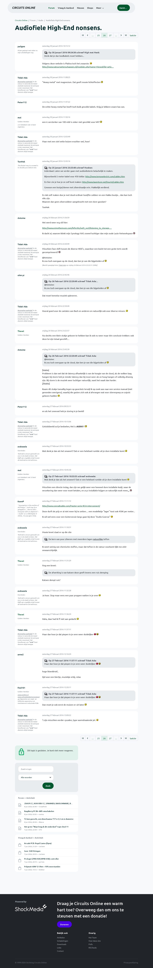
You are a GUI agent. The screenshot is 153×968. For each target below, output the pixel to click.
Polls (91, 944)
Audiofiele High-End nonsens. (58, 20)
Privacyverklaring (131, 962)
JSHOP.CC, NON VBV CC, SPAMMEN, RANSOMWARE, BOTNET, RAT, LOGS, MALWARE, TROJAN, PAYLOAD (69, 803)
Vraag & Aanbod (71, 9)
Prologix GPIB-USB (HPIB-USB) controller (41, 859)
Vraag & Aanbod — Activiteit (30, 837)
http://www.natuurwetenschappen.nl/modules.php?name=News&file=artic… (78, 66)
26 (104, 35)
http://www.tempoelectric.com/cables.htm (105, 176)
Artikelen (61, 937)
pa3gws (21, 46)
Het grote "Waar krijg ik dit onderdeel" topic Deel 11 (46, 826)
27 (110, 35)
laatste (133, 35)
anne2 (21, 654)
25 (98, 35)
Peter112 (22, 102)
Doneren (64, 924)
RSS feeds (93, 947)
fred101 (21, 687)
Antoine (21, 217)
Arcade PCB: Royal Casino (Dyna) (38, 843)
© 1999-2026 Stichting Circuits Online (31, 962)
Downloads (61, 944)
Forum (56, 9)
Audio (40, 20)
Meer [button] (103, 9)
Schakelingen (62, 941)
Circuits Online (21, 20)
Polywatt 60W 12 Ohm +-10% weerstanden (42, 866)
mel (19, 117)
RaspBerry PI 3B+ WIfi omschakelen (39, 811)
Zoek (48, 785)
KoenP (21, 501)
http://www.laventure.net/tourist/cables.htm (103, 182)
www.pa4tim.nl (23, 695)
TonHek (21, 161)
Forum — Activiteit (26, 798)
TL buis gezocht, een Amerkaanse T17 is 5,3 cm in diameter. (49, 819)
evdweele (22, 446)
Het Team (93, 937)
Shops (95, 9)
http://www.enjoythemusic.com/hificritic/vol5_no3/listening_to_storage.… (77, 228)
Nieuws (85, 9)
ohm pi (21, 275)
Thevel (21, 331)
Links (59, 947)
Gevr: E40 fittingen (32, 851)
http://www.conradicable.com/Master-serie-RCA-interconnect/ (71, 505)
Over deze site (95, 941)
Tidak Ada (22, 77)
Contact (60, 951)
